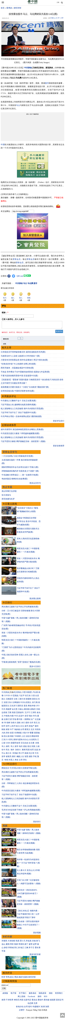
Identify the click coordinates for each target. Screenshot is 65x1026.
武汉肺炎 (17, 693)
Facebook (31, 998)
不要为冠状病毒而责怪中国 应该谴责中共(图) (19, 377)
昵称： (5, 313)
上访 (23, 737)
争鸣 (8, 978)
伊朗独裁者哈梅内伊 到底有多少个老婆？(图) (20, 472)
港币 (26, 727)
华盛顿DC (36, 1008)
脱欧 (19, 724)
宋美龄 (15, 754)
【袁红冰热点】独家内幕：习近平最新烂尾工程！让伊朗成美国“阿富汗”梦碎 (28, 915)
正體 (58, 2)
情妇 (30, 717)
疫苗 (6, 704)
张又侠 (28, 697)
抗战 (36, 751)
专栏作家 (7, 938)
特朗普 (29, 693)
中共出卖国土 (26, 704)
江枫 (26, 949)
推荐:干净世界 (7, 1001)
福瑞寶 (52, 1001)
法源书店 (27, 1001)
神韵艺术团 (18, 1001)
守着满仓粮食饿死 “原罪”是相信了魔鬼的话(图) (21, 663)
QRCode (20, 276)
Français (29, 1011)
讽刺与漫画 (23, 978)
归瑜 (34, 942)
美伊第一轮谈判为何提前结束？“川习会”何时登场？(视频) (28, 864)
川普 (24, 693)
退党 (25, 707)
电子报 (13, 994)
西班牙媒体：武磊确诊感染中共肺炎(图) (17, 369)
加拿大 (14, 724)
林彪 (26, 754)
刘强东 (37, 731)
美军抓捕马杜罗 (8, 500)
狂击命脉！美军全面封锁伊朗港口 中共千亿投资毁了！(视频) (28, 926)
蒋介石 (9, 754)
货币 (8, 727)
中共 (3, 710)
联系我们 (59, 994)
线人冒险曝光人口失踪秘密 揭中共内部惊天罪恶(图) (22, 410)
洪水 (10, 704)
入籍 (38, 748)
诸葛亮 (8, 758)
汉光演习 (13, 707)
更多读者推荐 (58, 447)
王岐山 (21, 710)
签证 (29, 748)
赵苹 (35, 945)
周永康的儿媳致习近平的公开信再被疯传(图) (20, 608)
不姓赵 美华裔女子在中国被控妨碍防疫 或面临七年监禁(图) (25, 373)
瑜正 (22, 949)
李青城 (11, 949)
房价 (8, 734)
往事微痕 (16, 704)
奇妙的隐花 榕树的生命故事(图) (15, 480)
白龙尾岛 (33, 741)
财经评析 (17, 8)
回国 (33, 748)
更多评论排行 (58, 422)
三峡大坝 (21, 700)
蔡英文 (27, 731)
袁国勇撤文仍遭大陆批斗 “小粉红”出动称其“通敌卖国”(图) (25, 388)
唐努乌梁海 (18, 741)
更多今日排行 (35, 668)
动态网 (30, 1004)
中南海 (7, 717)
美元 (36, 724)
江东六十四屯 (7, 741)
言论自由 (24, 744)
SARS (8, 744)
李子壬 (31, 949)
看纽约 (40, 1001)
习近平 (22, 697)
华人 (3, 748)
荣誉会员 (17, 259)
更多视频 (37, 934)
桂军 (32, 751)
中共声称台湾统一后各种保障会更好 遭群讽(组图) (21, 418)
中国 (3, 144)
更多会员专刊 (35, 484)
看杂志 (34, 1001)
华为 (35, 717)
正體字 (22, 1011)
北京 (32, 731)
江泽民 (33, 714)
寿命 (16, 761)
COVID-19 (8, 697)
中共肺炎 (28, 68)
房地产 (31, 727)
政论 (12, 978)
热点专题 (7, 488)
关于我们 (22, 994)
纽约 (30, 1008)
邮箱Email (5, 986)
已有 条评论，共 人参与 (13, 319)
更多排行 (37, 823)
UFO (38, 707)
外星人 (11, 761)
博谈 (16, 978)
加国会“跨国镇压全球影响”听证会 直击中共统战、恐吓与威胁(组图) (29, 522)
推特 (39, 998)
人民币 (13, 727)
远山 (3, 945)
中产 (12, 731)
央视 (37, 744)
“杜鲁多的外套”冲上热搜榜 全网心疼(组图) (18, 365)
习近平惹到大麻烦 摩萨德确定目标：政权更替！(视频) (23, 443)
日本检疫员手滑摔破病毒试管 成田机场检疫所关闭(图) (23, 353)
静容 (6, 949)
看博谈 (9, 8)
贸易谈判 (20, 714)
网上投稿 (21, 998)
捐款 (51, 994)
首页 (2, 8)
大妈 (3, 734)
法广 (32, 720)
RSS (45, 998)
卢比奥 (35, 693)
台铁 (15, 700)
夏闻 (8, 945)
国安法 (35, 700)
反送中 (21, 717)
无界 (35, 1004)
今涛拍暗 (11, 942)
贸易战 (15, 697)
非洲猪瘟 (18, 734)
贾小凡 (22, 942)
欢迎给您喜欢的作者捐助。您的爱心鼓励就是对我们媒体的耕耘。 (28, 206)
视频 (5, 827)
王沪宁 (27, 714)
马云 (18, 105)
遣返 (25, 748)
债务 (27, 724)
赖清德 (27, 710)
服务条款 (32, 994)
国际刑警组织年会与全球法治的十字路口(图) (20, 468)
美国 (14, 714)
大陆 (24, 734)
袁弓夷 (35, 704)
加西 (47, 1008)
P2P (27, 734)
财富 (8, 731)
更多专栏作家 (35, 956)
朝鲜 (8, 724)
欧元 (18, 727)
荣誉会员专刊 (10, 453)
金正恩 (14, 710)
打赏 (52, 18)
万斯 (9, 714)
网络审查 (35, 737)
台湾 (22, 731)
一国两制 (26, 720)
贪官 (26, 717)
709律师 (17, 737)
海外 (13, 751)
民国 (28, 751)
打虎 (10, 720)
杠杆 (31, 724)
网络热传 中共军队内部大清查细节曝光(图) (19, 769)
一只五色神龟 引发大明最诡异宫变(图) (17, 457)
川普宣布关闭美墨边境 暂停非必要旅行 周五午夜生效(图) (24, 361)
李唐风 (21, 945)
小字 (61, 18)
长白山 (26, 741)
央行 (23, 724)
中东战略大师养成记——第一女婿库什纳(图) (20, 476)
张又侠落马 (6, 496)
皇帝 (3, 758)
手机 (35, 758)
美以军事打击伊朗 (9, 492)
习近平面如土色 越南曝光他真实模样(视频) (18, 406)
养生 (25, 761)
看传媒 (46, 1001)
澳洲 (23, 751)
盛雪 (30, 945)
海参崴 (17, 731)
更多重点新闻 (35, 600)
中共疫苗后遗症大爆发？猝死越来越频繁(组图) (20, 435)
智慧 (26, 758)
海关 (21, 748)
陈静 (16, 945)
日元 (22, 727)
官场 (14, 720)
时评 (3, 978)
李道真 (29, 942)
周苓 (12, 945)
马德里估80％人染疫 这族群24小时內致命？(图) (20, 357)
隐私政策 (42, 994)
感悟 (30, 758)
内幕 (12, 717)
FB (5, 724)
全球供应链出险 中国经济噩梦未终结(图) (17, 392)
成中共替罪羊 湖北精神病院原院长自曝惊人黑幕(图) (22, 431)
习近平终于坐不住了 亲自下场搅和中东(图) (18, 414)
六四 (33, 697)
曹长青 (37, 949)
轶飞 (38, 942)
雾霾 (31, 734)
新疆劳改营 (15, 744)
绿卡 (3, 751)
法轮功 (28, 737)
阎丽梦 (8, 710)
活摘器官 (9, 700)
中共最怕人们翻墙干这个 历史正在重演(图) (18, 402)
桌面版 (5, 994)
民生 (8, 751)
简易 (17, 942)
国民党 (20, 707)
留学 (16, 748)
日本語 (44, 1011)
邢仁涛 (17, 949)
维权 (12, 737)
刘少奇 (31, 754)
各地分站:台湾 (22, 1008)
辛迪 (3, 952)
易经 (14, 758)
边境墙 (4, 714)
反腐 (6, 720)
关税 (38, 710)
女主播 (32, 744)
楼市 (37, 727)
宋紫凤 (4, 942)
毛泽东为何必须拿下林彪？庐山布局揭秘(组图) (21, 811)
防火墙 (7, 737)
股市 (47, 83)
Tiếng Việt (37, 1011)
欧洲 (43, 1008)
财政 (3, 731)
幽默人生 (20, 758)
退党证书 (59, 1001)
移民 (8, 748)
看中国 (19, 720)
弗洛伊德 (31, 707)
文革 (21, 761)
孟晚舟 (33, 710)
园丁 (26, 945)
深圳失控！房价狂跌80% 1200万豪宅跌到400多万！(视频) (27, 894)
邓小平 (21, 754)
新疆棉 (29, 700)
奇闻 (6, 761)
